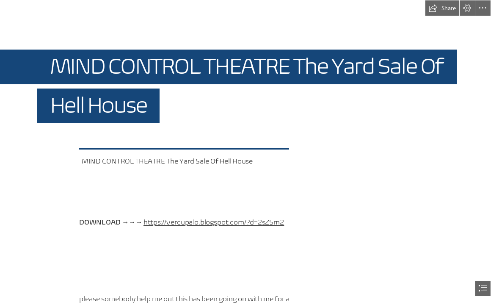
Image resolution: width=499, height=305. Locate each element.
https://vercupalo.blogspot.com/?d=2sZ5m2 (213, 222)
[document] (249, 152)
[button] (442, 8)
